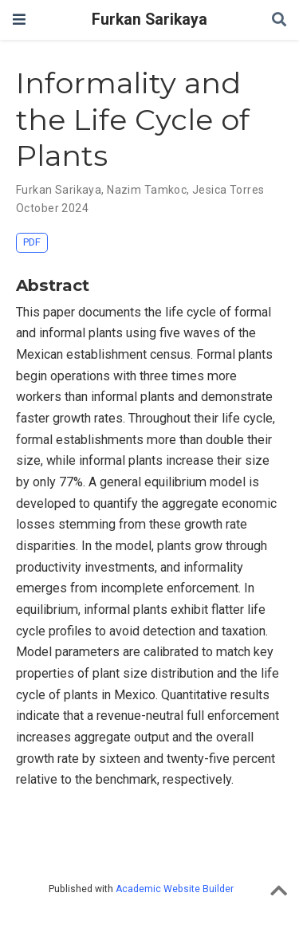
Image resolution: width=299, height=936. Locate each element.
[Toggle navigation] (19, 19)
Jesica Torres (228, 189)
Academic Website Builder (175, 889)
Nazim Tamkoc (147, 189)
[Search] (279, 20)
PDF (32, 242)
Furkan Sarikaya (149, 19)
